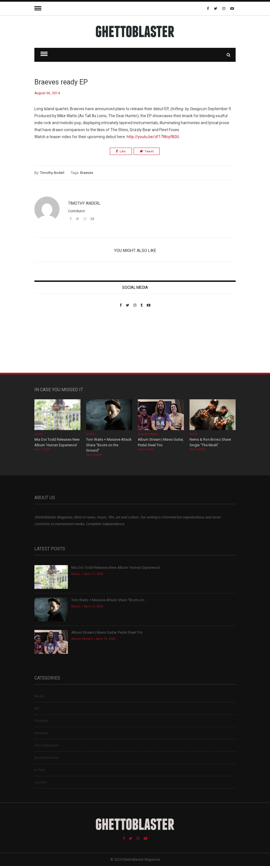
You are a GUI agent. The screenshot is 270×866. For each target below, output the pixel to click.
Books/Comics (46, 758)
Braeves (86, 173)
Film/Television (46, 745)
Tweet (146, 151)
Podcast (41, 721)
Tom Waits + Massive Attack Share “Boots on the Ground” (109, 444)
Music (38, 434)
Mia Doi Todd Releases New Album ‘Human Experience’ (115, 567)
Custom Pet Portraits (50, 346)
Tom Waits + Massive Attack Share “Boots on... (108, 600)
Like (121, 151)
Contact (40, 782)
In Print (39, 770)
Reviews (41, 733)
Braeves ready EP (61, 82)
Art (36, 708)
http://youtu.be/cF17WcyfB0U (153, 136)
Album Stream (148, 434)
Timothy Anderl (52, 173)
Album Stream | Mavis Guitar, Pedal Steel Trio (107, 632)
